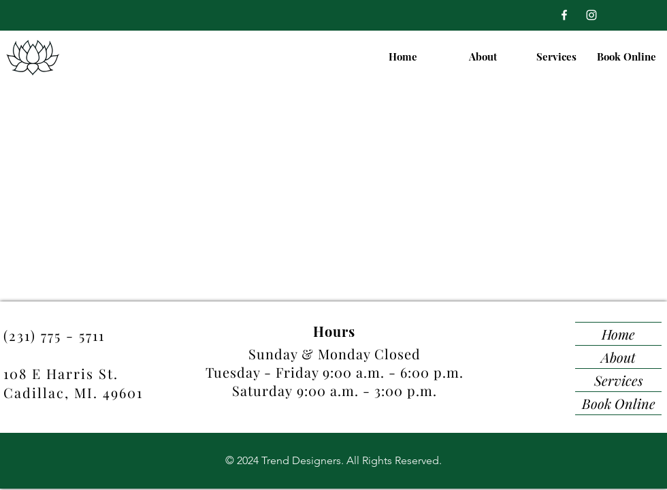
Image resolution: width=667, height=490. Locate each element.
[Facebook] (564, 15)
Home (618, 334)
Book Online (618, 403)
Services (618, 380)
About (618, 357)
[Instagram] (591, 15)
